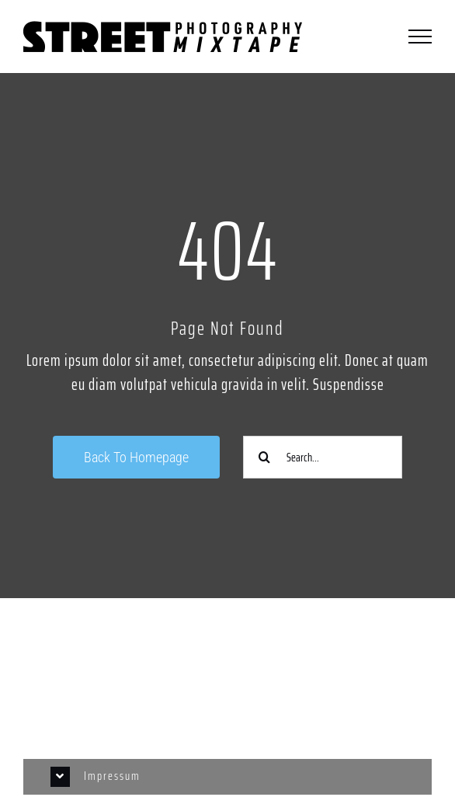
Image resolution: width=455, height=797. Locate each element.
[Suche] (264, 457)
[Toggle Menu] (420, 37)
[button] (227, 777)
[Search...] (322, 457)
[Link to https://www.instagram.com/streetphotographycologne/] (228, 657)
